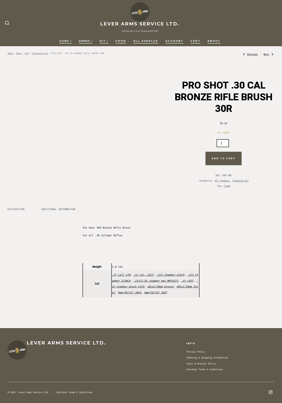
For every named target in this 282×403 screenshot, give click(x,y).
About (214, 40)
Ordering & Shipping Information (207, 357)
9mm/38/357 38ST (155, 292)
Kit (104, 40)
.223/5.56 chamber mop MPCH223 (155, 280)
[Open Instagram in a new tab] (271, 392)
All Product (222, 180)
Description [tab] (16, 209)
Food (120, 40)
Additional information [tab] (58, 209)
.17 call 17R (121, 274)
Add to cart (223, 158)
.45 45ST (187, 280)
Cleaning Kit (40, 53)
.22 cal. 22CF (143, 274)
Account (174, 40)
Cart (195, 40)
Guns (65, 40)
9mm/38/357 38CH (129, 292)
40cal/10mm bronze (160, 286)
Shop (10, 53)
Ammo (86, 40)
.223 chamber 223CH (170, 274)
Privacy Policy (195, 351)
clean (227, 186)
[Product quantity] (223, 143)
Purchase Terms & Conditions (204, 369)
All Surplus (145, 40)
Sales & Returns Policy (201, 363)
